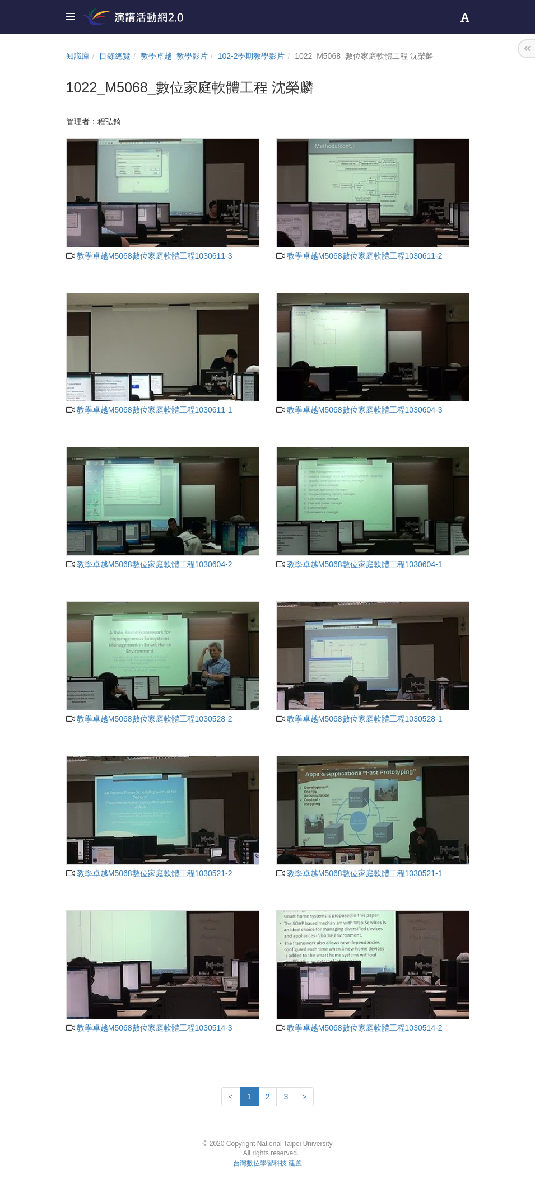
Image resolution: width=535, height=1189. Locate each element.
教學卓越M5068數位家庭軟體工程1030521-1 (359, 873)
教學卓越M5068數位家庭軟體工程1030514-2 (359, 1027)
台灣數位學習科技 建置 (267, 1163)
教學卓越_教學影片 (174, 56)
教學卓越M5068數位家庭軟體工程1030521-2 (149, 873)
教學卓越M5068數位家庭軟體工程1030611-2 (359, 255)
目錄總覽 (115, 56)
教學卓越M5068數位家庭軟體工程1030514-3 (149, 1027)
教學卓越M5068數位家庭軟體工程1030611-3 (149, 255)
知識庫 (78, 56)
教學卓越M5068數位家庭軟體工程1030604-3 (359, 409)
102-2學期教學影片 (251, 56)
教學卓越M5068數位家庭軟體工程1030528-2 (149, 718)
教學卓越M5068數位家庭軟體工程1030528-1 (359, 718)
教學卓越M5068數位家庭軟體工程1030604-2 (149, 564)
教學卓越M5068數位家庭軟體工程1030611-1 (149, 409)
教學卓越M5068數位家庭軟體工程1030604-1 (359, 564)
